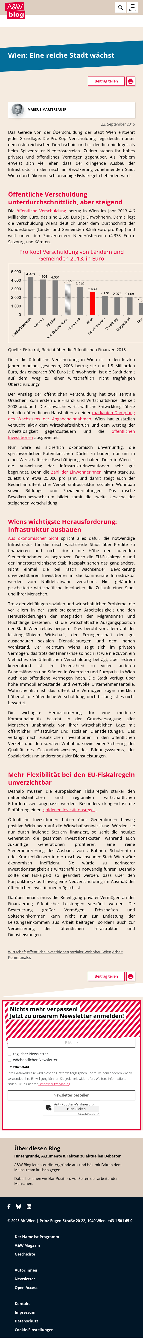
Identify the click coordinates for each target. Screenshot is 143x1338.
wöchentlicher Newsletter (35, 1060)
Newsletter (25, 1279)
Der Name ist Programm (37, 1236)
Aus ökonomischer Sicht (33, 538)
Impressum (25, 1312)
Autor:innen (26, 1270)
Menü (132, 10)
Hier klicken (76, 1109)
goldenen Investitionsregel (69, 810)
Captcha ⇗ (88, 1114)
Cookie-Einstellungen (34, 1330)
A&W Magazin (27, 1245)
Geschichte (25, 1254)
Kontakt (22, 1303)
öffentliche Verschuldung (41, 211)
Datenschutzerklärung (54, 1084)
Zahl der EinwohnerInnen (76, 472)
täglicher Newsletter (30, 1054)
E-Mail (71, 1042)
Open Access (26, 1287)
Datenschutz (26, 1321)
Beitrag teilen (106, 81)
